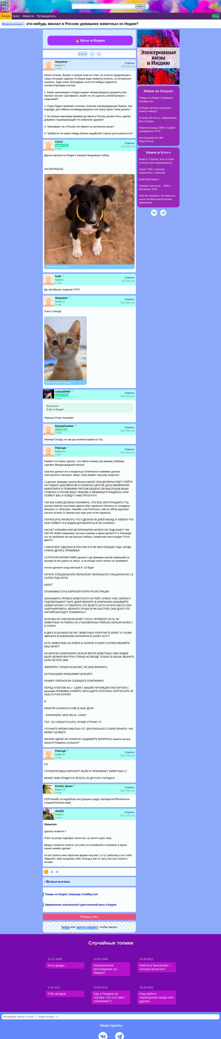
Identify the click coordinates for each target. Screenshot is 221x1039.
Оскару (58, 439)
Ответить (129, 63)
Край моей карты (149, 179)
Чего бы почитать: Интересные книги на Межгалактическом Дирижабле (157, 199)
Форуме (166, 91)
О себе (58, 68)
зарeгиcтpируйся (87, 927)
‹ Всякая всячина (57, 881)
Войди (66, 927)
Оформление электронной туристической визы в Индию (80, 904)
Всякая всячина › (13, 24)
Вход (215, 16)
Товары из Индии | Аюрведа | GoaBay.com (71, 894)
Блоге (166, 152)
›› (99, 53)
